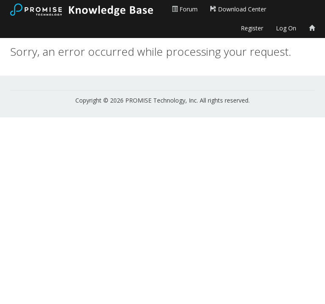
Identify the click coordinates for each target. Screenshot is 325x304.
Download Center (238, 9)
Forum (185, 9)
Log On (286, 28)
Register (252, 28)
